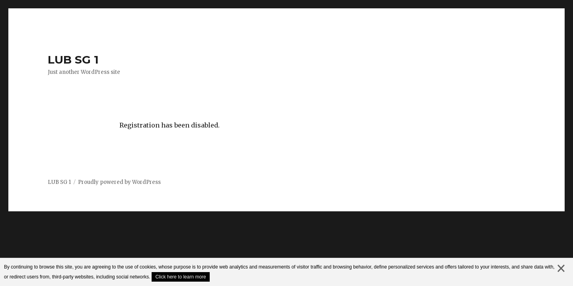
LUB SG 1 (73, 59)
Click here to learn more (180, 277)
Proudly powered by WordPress (119, 182)
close (561, 276)
